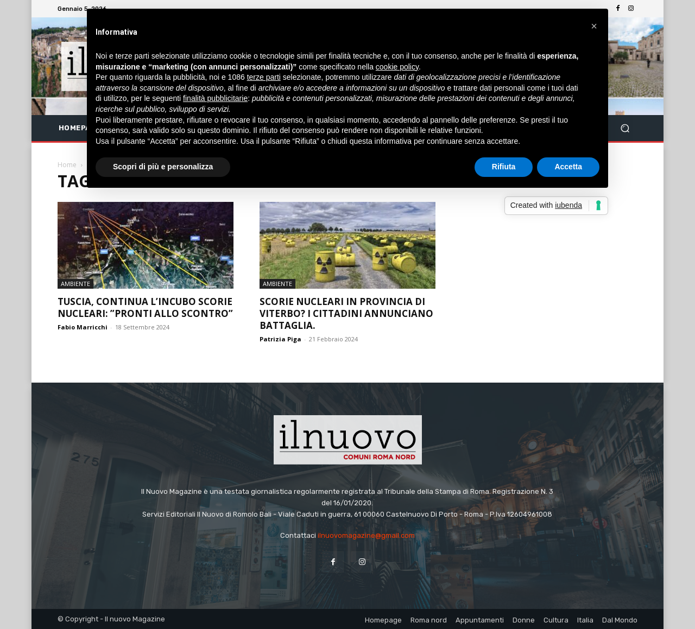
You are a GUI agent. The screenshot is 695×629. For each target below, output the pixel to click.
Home (67, 164)
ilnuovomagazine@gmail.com (366, 535)
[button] (624, 128)
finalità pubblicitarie (215, 98)
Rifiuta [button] (504, 166)
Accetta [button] (568, 166)
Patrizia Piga (280, 339)
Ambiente (75, 283)
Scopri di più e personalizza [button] (163, 166)
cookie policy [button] (397, 66)
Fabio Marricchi (83, 327)
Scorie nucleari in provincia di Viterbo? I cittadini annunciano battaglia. (346, 313)
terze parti (264, 77)
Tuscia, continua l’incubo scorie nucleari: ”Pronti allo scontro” (145, 307)
